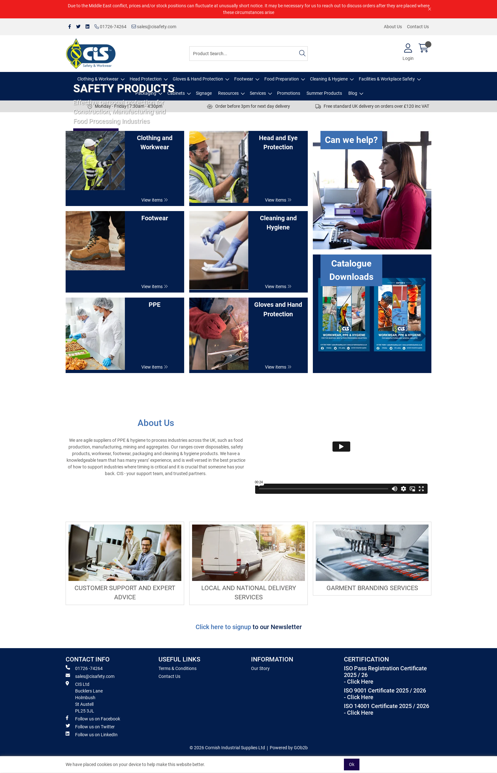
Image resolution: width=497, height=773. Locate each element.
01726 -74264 (84, 668)
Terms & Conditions (177, 668)
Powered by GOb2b (289, 747)
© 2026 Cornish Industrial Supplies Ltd (227, 747)
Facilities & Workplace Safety (387, 78)
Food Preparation (281, 78)
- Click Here (358, 682)
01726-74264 (110, 26)
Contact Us (418, 26)
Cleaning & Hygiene (329, 78)
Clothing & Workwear (98, 78)
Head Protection (146, 78)
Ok (351, 764)
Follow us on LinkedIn (92, 734)
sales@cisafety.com (154, 26)
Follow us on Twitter (90, 726)
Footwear (243, 78)
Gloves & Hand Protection (198, 78)
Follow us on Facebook (93, 718)
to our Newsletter (277, 627)
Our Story (260, 668)
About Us (393, 26)
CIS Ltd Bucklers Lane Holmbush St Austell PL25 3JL (84, 697)
